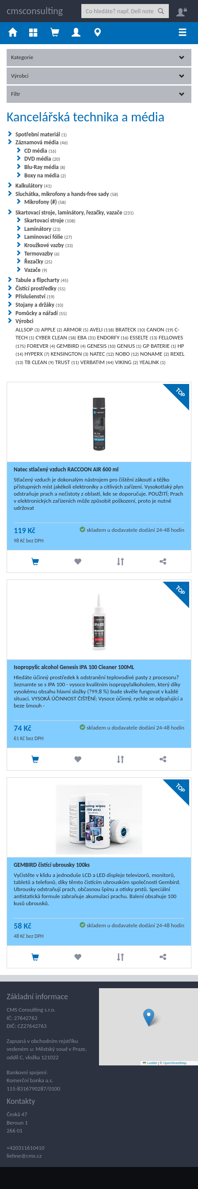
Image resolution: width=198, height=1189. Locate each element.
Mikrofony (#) (45, 202)
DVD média (42, 158)
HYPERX (37, 353)
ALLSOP (27, 329)
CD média (40, 150)
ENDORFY (113, 337)
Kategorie (98, 57)
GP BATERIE (159, 345)
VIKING (126, 362)
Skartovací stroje (49, 220)
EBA (86, 337)
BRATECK (130, 329)
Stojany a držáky (39, 304)
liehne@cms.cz (24, 1155)
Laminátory (42, 229)
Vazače (35, 270)
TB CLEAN (39, 362)
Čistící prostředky (40, 288)
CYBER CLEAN (56, 337)
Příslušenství (34, 296)
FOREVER (41, 345)
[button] (148, 1017)
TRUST (67, 362)
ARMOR (76, 329)
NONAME (154, 353)
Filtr (98, 93)
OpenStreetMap (175, 1063)
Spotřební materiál (41, 134)
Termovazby (42, 253)
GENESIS (101, 345)
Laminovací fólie (48, 236)
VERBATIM (97, 362)
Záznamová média (41, 142)
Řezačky (38, 261)
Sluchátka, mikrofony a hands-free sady (66, 194)
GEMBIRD (71, 345)
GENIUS (129, 345)
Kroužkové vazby (48, 245)
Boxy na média (45, 175)
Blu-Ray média (44, 167)
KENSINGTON (69, 353)
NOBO (127, 353)
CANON (160, 329)
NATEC (102, 353)
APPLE (51, 329)
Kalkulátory (33, 185)
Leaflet (150, 1063)
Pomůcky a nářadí (41, 313)
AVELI (102, 329)
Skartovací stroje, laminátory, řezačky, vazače (74, 212)
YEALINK (153, 362)
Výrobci (98, 75)
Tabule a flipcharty (42, 280)
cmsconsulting (35, 11)
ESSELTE (143, 337)
